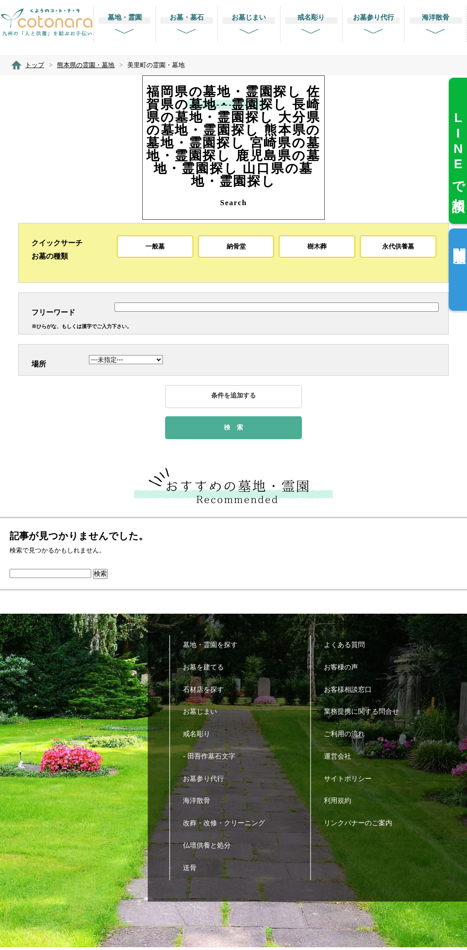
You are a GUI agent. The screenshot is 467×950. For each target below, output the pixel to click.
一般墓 (155, 246)
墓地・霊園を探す (213, 647)
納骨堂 (236, 246)
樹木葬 (317, 246)
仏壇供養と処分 (210, 847)
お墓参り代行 (207, 781)
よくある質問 (348, 647)
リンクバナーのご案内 (361, 825)
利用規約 (341, 803)
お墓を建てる (207, 670)
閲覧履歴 (459, 240)
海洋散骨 (200, 803)
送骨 (193, 870)
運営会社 (341, 758)
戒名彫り (200, 736)
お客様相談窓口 (351, 691)
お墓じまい (203, 714)
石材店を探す (207, 691)
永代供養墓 (398, 246)
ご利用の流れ (348, 736)
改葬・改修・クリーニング (227, 825)
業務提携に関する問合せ (365, 714)
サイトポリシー (351, 781)
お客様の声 (344, 670)
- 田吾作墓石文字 (212, 758)
